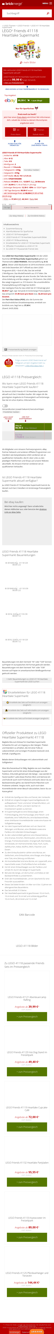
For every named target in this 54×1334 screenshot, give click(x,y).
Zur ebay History (16, 215)
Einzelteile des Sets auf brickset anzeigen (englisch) (26, 718)
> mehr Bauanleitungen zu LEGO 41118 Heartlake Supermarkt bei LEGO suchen (27, 680)
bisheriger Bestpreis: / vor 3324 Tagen (25, 187)
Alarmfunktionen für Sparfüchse (19, 231)
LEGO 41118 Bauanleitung (17, 240)
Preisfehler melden (11, 412)
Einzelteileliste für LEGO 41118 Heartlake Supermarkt (28, 243)
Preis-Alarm (22, 117)
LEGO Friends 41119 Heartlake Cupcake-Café (27, 1109)
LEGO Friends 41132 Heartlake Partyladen (27, 1162)
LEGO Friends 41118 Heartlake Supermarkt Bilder (26, 237)
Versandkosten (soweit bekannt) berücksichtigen (23, 409)
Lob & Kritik (36, 1331)
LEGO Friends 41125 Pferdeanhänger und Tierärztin (27, 1274)
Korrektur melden (31, 170)
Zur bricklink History (36, 215)
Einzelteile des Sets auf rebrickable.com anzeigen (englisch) (27, 711)
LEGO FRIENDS (20, 261)
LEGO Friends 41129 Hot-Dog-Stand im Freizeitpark (27, 1054)
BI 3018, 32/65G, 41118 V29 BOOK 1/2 (16, 640)
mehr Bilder (27, 62)
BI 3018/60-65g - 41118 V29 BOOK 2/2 (16, 563)
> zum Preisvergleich (27, 1016)
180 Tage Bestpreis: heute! (18, 190)
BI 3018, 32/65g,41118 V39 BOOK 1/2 (16, 614)
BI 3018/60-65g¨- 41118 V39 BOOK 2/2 (16, 589)
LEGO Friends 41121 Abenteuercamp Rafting (27, 998)
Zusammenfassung (14, 228)
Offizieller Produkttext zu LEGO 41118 (21, 246)
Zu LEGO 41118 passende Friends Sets (22, 249)
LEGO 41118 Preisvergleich (17, 234)
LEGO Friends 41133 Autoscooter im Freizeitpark (27, 1219)
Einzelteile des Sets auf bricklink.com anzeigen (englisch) (27, 703)
